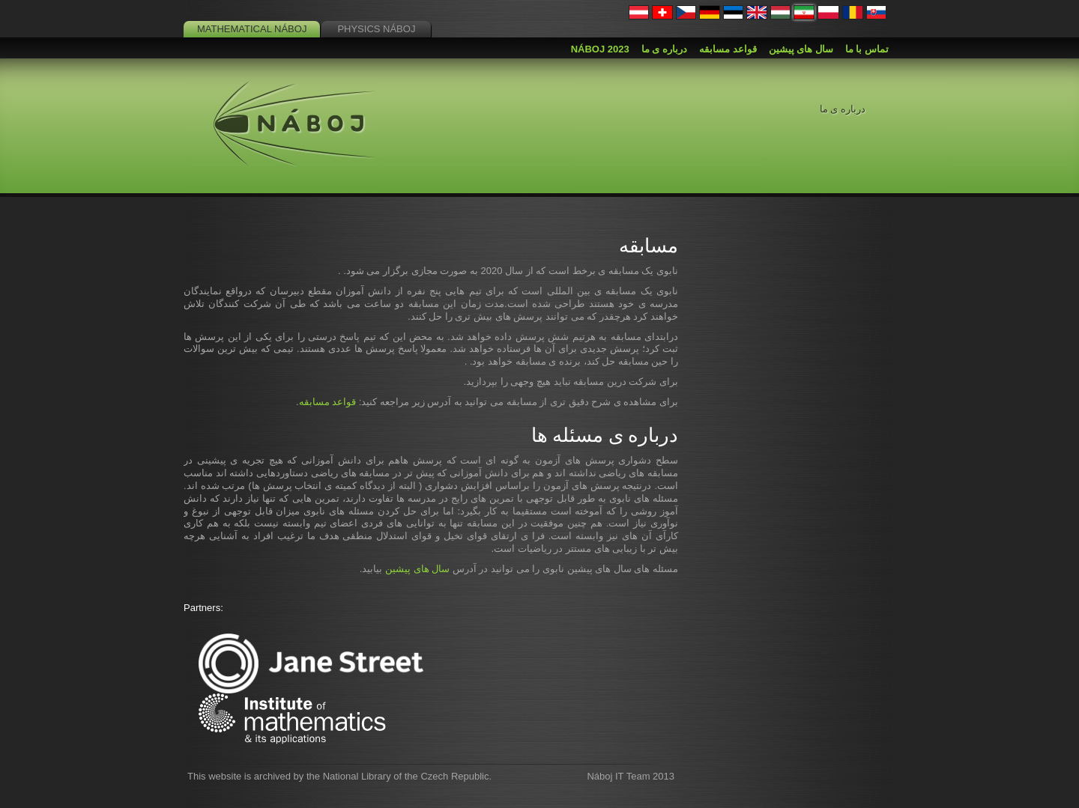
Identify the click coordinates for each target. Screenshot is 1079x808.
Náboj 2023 (600, 49)
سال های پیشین (417, 568)
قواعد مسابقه (328, 401)
